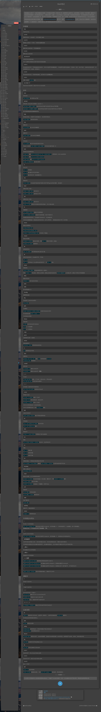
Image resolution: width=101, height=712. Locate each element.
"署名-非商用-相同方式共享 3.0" (51, 698)
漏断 (45, 692)
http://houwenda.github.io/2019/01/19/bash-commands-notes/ (57, 697)
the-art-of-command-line (50, 19)
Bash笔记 (46, 691)
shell (32, 6)
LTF (26, 6)
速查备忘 (41, 6)
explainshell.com (70, 19)
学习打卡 (36, 6)
